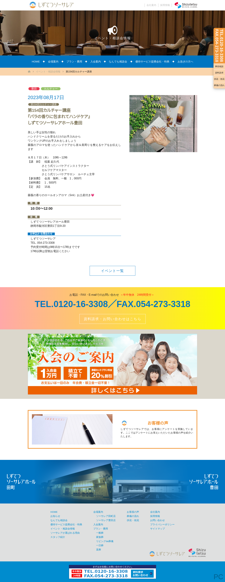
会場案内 (53, 61)
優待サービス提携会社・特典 (152, 61)
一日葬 (99, 545)
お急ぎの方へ (185, 61)
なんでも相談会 (118, 61)
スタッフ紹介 (57, 537)
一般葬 (99, 533)
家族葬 (99, 537)
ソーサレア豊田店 (106, 520)
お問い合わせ (157, 520)
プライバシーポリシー (162, 524)
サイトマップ (157, 528)
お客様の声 (133, 512)
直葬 (98, 549)
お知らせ (55, 516)
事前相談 (219, 66)
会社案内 (151, 5)
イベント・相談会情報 (48, 71)
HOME (36, 61)
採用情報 (165, 5)
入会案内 (95, 61)
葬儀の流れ (219, 85)
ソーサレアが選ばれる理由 (65, 533)
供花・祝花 (219, 79)
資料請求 (219, 73)
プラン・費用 (74, 61)
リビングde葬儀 (104, 541)
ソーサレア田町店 (106, 516)
